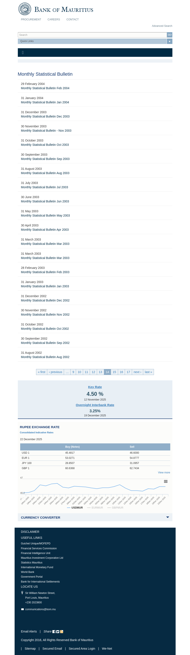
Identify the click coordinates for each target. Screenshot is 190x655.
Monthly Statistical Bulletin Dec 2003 (45, 116)
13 (100, 372)
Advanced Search (162, 25)
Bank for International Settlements (40, 581)
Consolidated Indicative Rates (36, 432)
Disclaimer (30, 531)
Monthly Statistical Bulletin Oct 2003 (45, 144)
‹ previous (55, 372)
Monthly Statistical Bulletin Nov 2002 (45, 314)
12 (93, 372)
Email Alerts (29, 631)
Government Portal (32, 576)
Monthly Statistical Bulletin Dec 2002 (45, 300)
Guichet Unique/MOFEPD (35, 543)
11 (86, 372)
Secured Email (52, 648)
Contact (73, 19)
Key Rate (95, 387)
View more (164, 472)
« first (41, 372)
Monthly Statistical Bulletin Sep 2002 (45, 343)
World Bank (27, 572)
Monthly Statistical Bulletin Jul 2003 (44, 187)
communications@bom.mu (40, 609)
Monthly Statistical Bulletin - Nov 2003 (46, 130)
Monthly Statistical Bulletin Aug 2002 (45, 357)
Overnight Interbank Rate (95, 405)
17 (128, 372)
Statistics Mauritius (32, 562)
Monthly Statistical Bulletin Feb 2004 (45, 88)
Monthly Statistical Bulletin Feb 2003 (45, 272)
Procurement (31, 19)
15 (114, 372)
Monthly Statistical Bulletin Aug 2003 (45, 173)
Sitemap (30, 648)
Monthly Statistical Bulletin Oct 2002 (45, 328)
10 (79, 372)
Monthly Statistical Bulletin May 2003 (45, 215)
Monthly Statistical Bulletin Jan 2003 (45, 286)
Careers (54, 19)
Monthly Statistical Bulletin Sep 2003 (45, 159)
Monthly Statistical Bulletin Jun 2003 (45, 201)
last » (148, 372)
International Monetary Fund (37, 567)
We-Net (107, 648)
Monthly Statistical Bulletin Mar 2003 (45, 243)
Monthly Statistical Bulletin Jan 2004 (45, 102)
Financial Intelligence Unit (35, 553)
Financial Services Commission (39, 548)
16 (121, 372)
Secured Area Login (82, 648)
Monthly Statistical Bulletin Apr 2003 (45, 229)
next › (137, 372)
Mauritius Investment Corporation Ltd (42, 557)
